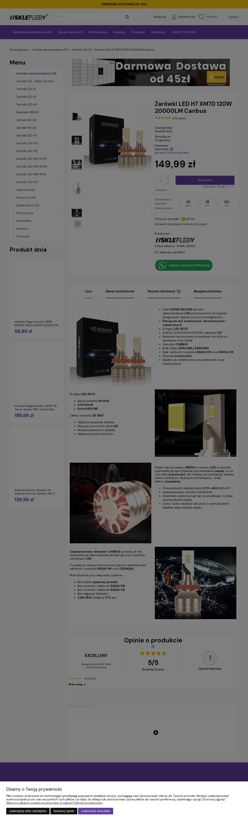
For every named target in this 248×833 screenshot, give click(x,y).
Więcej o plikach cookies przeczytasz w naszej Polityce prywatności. (54, 803)
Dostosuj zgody (63, 811)
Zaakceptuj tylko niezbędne (27, 811)
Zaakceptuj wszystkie (95, 811)
